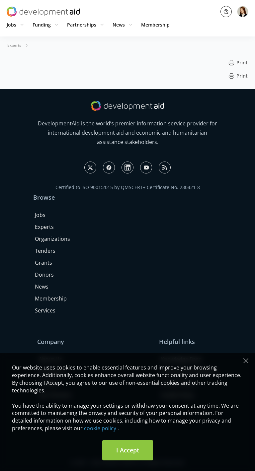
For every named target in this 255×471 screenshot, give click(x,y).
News (119, 25)
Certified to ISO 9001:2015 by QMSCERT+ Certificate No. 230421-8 (127, 187)
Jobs (11, 25)
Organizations (52, 238)
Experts (14, 45)
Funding (42, 25)
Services (45, 310)
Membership (155, 25)
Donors (44, 274)
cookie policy (100, 428)
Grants (43, 262)
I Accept (127, 450)
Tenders (45, 250)
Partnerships (81, 25)
